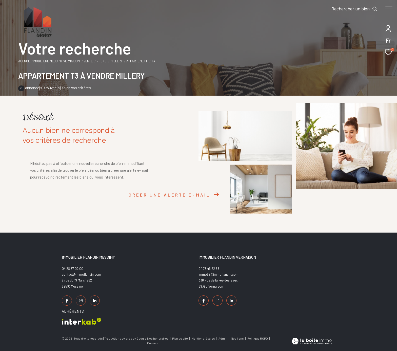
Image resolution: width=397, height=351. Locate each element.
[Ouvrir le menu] (389, 9)
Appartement (136, 61)
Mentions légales (203, 338)
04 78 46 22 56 (208, 269)
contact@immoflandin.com (81, 274)
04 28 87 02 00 (72, 269)
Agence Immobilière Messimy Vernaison (49, 61)
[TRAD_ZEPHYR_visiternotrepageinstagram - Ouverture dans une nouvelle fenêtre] (81, 300)
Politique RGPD (257, 338)
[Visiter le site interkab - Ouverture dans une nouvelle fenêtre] (81, 321)
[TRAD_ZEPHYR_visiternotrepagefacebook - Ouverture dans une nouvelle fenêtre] (67, 300)
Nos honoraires (158, 338)
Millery (116, 61)
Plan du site (180, 338)
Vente (88, 61)
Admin (223, 338)
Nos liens (237, 338)
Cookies (152, 343)
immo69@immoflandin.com (218, 274)
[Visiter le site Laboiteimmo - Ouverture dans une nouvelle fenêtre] (311, 341)
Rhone (101, 61)
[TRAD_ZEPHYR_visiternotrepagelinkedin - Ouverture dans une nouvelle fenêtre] (95, 300)
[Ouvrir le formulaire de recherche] (354, 9)
